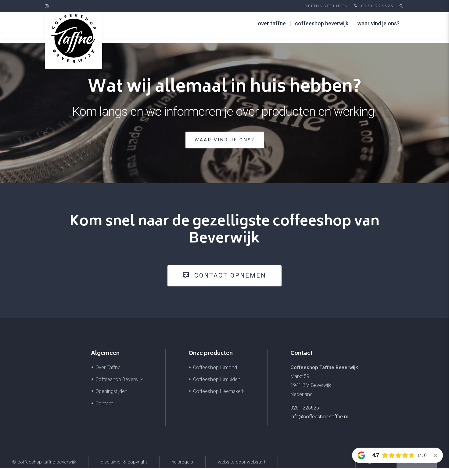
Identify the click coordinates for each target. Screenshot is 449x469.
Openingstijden (326, 6)
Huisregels (182, 463)
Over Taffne (272, 27)
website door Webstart (241, 463)
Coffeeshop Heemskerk (219, 392)
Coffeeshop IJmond (215, 368)
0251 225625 (373, 6)
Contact (104, 404)
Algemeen (105, 354)
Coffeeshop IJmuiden (216, 380)
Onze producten (211, 354)
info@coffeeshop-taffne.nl (319, 417)
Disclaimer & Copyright (124, 463)
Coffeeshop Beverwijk (321, 27)
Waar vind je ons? (378, 27)
